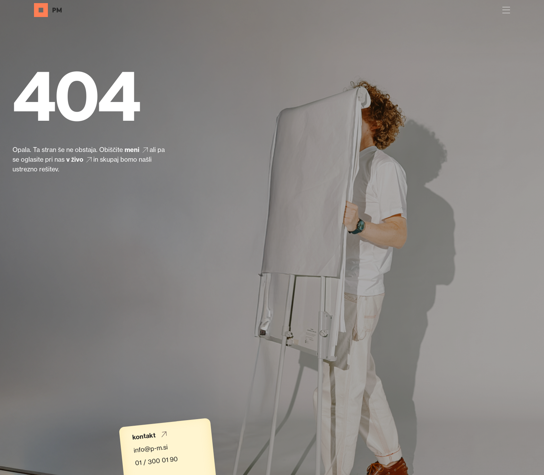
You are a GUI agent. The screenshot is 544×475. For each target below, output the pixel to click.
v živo (79, 159)
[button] (506, 10)
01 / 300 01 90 (156, 461)
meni (137, 150)
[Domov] (48, 10)
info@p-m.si (150, 448)
